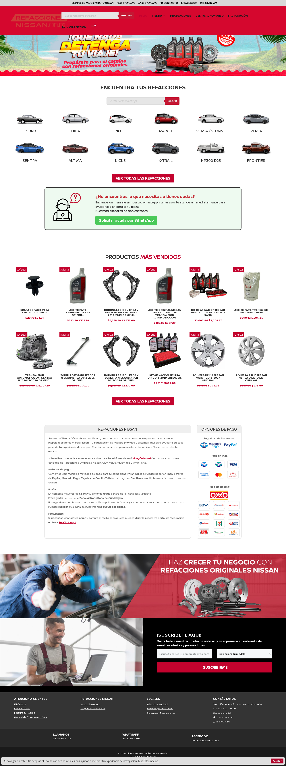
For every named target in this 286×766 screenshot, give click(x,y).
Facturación (238, 16)
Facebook (189, 3)
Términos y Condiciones (160, 708)
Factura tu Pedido (24, 712)
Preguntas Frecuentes (93, 708)
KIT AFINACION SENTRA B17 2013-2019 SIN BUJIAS (165, 376)
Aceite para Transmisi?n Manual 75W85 (251, 311)
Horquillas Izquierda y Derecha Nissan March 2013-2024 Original (121, 377)
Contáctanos (22, 708)
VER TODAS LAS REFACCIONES (143, 178)
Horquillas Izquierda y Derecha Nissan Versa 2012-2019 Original (121, 312)
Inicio (143, 16)
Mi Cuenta (20, 704)
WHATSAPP (130, 734)
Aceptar (277, 761)
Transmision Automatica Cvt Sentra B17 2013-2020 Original (34, 377)
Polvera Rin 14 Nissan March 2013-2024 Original (208, 377)
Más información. (148, 761)
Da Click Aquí (67, 522)
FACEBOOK (200, 736)
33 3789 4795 (126, 3)
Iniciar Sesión (73, 27)
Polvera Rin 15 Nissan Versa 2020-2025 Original (251, 377)
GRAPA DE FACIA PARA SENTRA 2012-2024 (34, 311)
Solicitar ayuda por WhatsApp (126, 220)
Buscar (126, 15)
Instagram (208, 3)
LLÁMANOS (61, 734)
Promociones (180, 16)
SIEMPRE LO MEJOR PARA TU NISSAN (92, 3)
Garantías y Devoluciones (161, 712)
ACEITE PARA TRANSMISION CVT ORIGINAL (78, 312)
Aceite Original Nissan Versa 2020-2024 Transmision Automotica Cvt (164, 313)
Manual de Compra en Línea (30, 717)
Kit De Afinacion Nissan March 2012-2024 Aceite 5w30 (208, 312)
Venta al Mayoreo (210, 16)
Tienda (157, 16)
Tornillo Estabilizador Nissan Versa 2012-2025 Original (77, 377)
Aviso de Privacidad (157, 704)
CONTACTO (169, 3)
